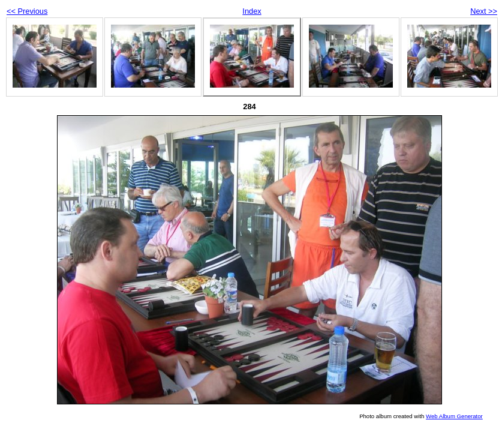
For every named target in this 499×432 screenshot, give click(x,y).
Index (251, 11)
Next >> (483, 11)
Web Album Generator (454, 416)
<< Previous (27, 11)
